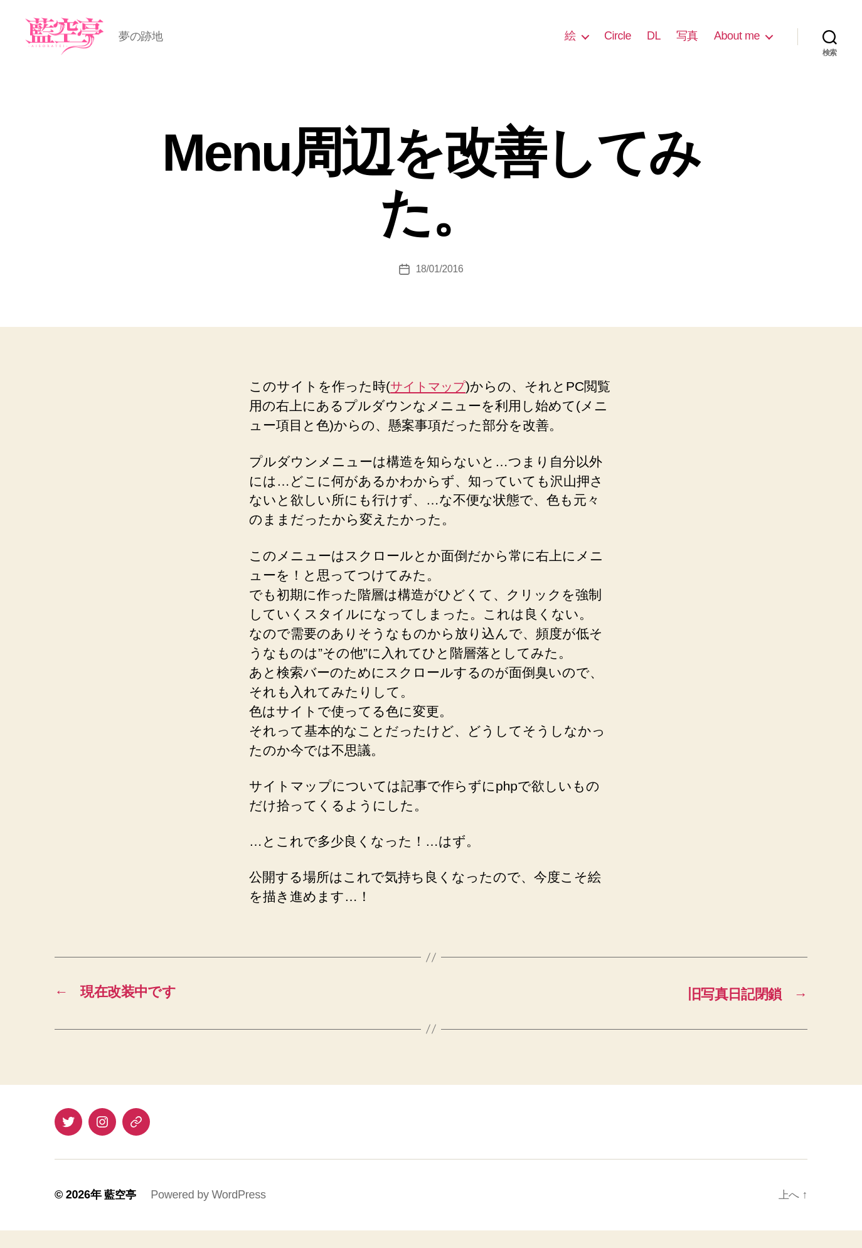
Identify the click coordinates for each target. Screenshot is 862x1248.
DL (654, 45)
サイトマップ (431, 405)
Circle (617, 45)
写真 (687, 45)
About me (737, 45)
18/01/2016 (439, 287)
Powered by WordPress (209, 1212)
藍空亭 (120, 1212)
